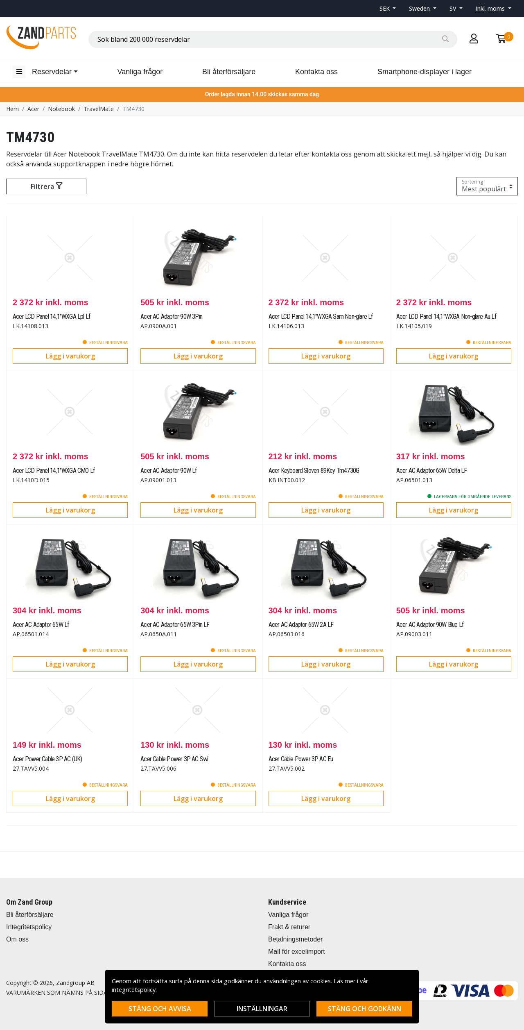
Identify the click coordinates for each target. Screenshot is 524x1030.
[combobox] (273, 39)
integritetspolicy (134, 990)
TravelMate (99, 109)
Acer (33, 109)
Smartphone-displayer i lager (424, 72)
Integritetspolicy (29, 926)
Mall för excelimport (296, 951)
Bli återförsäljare (228, 72)
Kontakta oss (316, 72)
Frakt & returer (289, 926)
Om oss (17, 939)
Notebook (61, 109)
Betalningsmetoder (295, 939)
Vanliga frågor (140, 72)
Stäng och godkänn (364, 1008)
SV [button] (453, 8)
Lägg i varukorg (70, 356)
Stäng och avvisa (160, 1008)
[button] (388, 8)
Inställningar (262, 1008)
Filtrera (46, 186)
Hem (12, 109)
